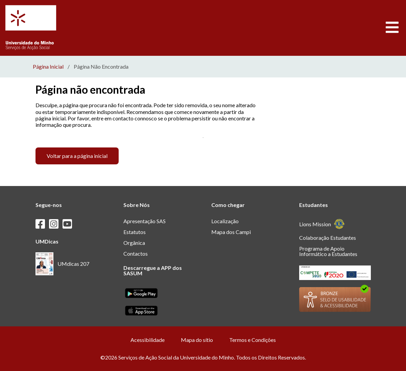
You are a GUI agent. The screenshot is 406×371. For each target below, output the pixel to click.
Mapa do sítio (197, 340)
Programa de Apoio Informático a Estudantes (328, 251)
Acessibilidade (147, 340)
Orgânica (134, 242)
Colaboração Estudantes (327, 237)
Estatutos (134, 232)
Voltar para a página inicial (77, 156)
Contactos (135, 253)
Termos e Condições (252, 340)
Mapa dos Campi (231, 232)
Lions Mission (322, 224)
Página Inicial (48, 66)
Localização (225, 221)
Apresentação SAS (144, 221)
